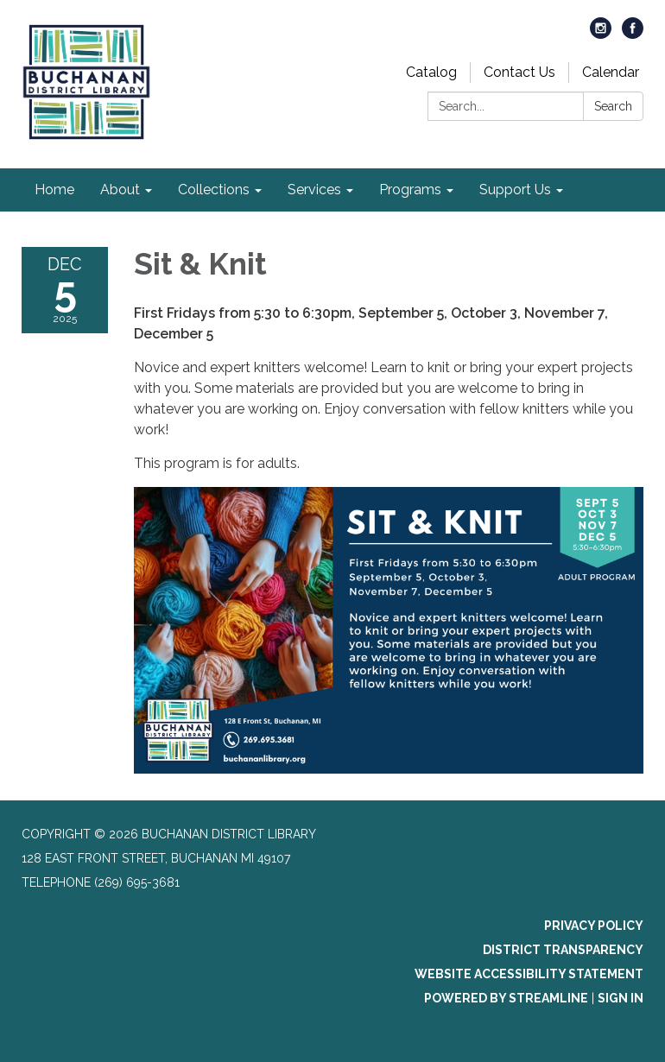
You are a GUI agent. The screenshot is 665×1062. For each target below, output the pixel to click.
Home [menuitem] (54, 189)
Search (613, 106)
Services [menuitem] (314, 189)
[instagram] (600, 34)
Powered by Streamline (506, 998)
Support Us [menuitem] (515, 189)
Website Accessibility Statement (529, 974)
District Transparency (563, 950)
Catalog (431, 72)
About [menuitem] (120, 189)
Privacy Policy (593, 925)
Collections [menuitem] (214, 189)
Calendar (610, 72)
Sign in (620, 998)
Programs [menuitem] (410, 189)
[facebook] (632, 34)
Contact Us (519, 72)
